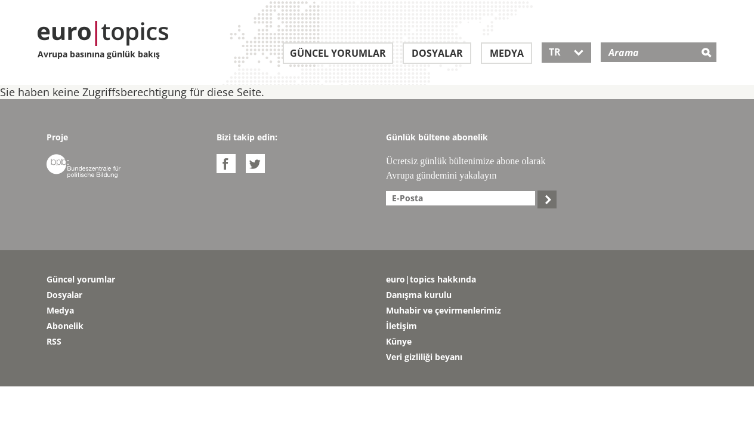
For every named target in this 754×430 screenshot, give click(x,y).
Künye (399, 341)
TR (566, 52)
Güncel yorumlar (338, 53)
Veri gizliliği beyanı (424, 357)
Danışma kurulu (419, 294)
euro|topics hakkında (431, 279)
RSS (54, 341)
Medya (507, 53)
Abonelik (65, 325)
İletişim (401, 325)
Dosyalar (437, 53)
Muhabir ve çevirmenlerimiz (443, 310)
